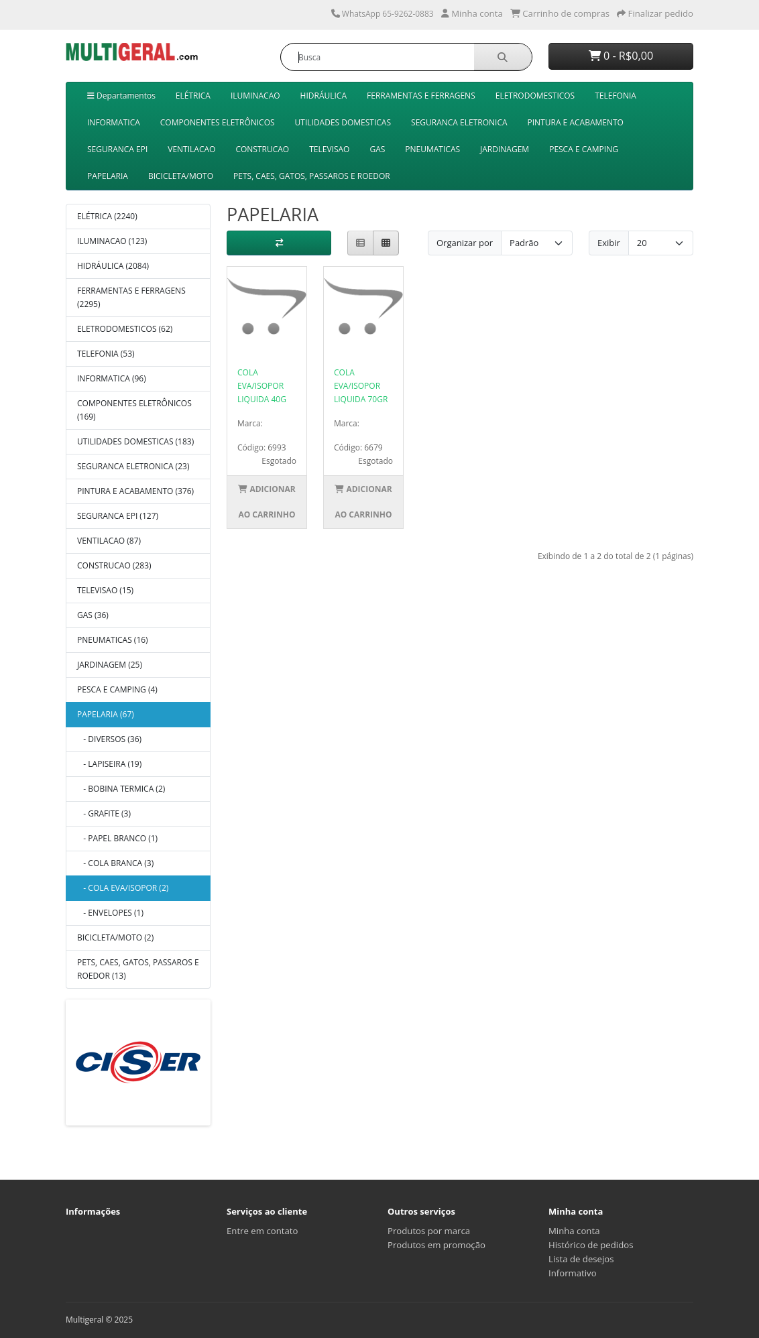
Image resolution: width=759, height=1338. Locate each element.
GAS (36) (93, 615)
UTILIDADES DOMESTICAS (343, 122)
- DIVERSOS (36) (109, 739)
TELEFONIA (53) (106, 353)
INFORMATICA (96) (111, 378)
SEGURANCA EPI (117, 149)
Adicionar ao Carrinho (266, 501)
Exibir (608, 243)
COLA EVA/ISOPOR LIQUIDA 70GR (361, 386)
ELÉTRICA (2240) (107, 216)
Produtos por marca (429, 1231)
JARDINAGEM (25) (109, 664)
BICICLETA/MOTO (180, 176)
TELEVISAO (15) (105, 590)
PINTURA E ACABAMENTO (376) (135, 491)
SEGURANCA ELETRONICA (459, 122)
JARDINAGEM (504, 149)
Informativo (572, 1273)
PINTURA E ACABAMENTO (576, 122)
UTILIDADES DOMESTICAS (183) (135, 441)
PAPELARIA (107, 176)
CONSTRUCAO (262, 149)
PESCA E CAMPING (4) (117, 689)
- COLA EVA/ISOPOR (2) (122, 888)
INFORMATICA (113, 122)
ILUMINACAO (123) (112, 241)
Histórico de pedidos (590, 1245)
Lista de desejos (581, 1259)
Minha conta (574, 1231)
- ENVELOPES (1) (110, 912)
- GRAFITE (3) (104, 813)
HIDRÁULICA (323, 95)
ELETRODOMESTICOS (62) (124, 328)
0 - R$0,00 (621, 55)
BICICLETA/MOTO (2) (115, 937)
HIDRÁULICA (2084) (113, 265)
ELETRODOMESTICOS (535, 95)
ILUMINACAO (255, 95)
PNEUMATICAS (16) (112, 640)
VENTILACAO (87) (109, 540)
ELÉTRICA (193, 95)
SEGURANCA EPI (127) (117, 516)
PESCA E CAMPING (583, 149)
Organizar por (464, 243)
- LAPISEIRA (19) (109, 764)
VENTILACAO (191, 149)
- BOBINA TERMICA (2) (121, 788)
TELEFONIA (615, 95)
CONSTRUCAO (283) (114, 565)
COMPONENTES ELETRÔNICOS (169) (134, 410)
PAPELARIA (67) (105, 714)
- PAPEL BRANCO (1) (117, 838)
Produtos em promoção (436, 1245)
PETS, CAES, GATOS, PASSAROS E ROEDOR (311, 176)
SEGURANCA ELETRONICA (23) (133, 466)
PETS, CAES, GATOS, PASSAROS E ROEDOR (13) (138, 969)
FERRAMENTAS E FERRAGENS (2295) (131, 297)
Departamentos (121, 95)
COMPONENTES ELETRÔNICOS (217, 122)
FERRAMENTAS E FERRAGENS (421, 95)
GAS (377, 149)
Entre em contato (262, 1231)
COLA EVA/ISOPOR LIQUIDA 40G (261, 386)
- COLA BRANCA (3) (115, 863)
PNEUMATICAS (432, 149)
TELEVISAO (329, 149)
